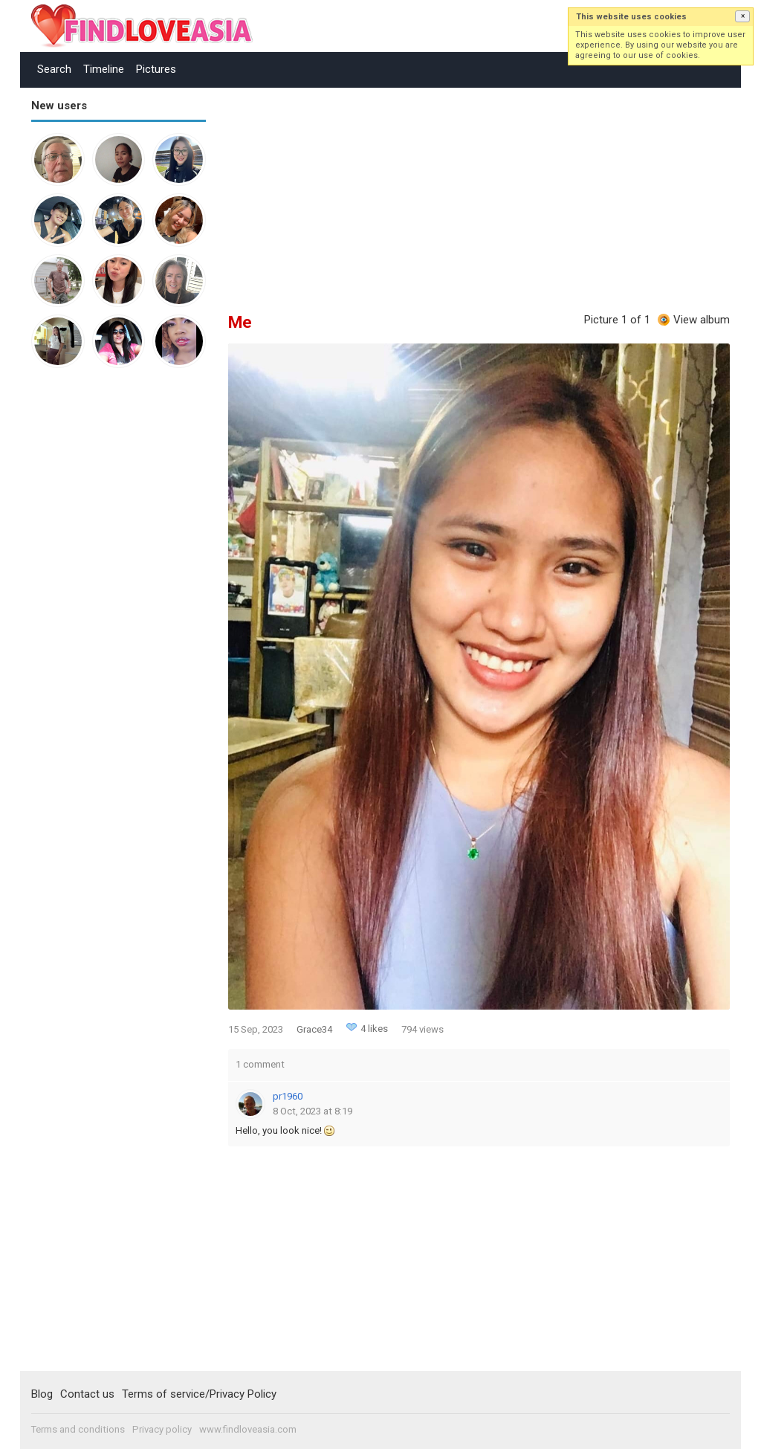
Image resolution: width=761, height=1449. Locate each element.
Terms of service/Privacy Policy (199, 1394)
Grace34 (314, 1029)
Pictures (156, 69)
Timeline (103, 69)
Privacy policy (162, 1429)
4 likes (374, 1028)
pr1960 (287, 1096)
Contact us (87, 1394)
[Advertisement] (90, 610)
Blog (42, 1394)
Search (54, 69)
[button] (742, 16)
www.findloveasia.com (248, 1429)
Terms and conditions (78, 1429)
